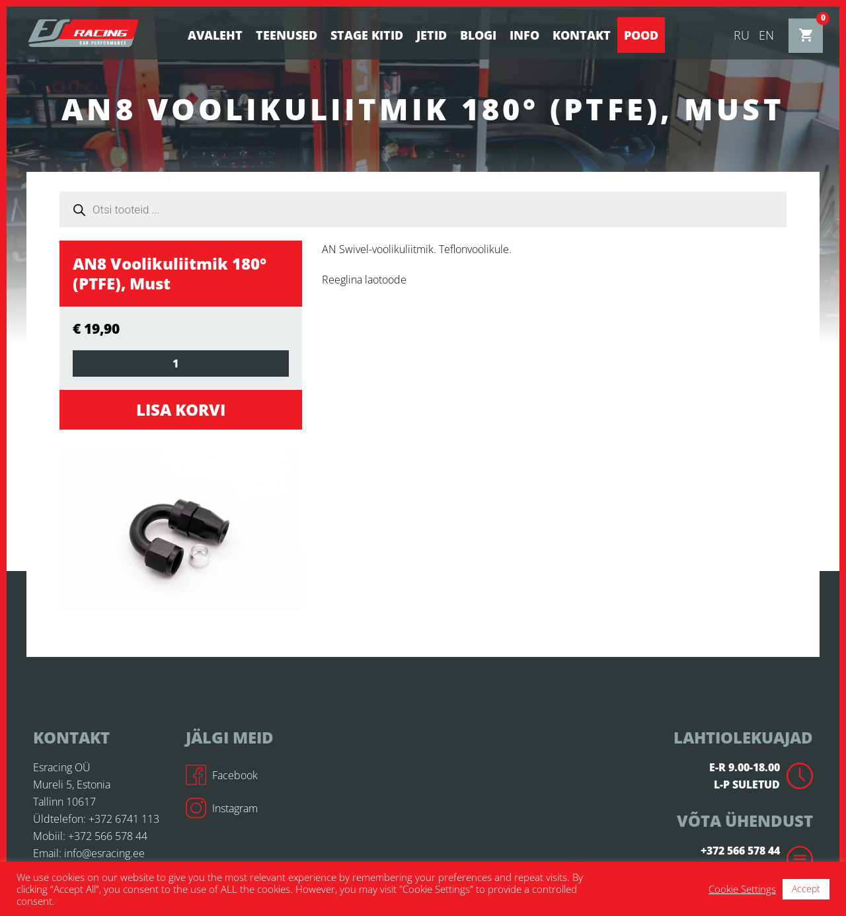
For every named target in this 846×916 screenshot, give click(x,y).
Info (524, 35)
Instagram (222, 808)
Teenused (286, 35)
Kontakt (582, 35)
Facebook (222, 775)
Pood (641, 35)
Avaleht (215, 35)
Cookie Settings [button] (742, 889)
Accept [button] (806, 888)
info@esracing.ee (104, 853)
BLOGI (478, 35)
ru (742, 35)
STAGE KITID (366, 35)
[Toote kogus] (181, 363)
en (766, 35)
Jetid (431, 35)
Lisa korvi (180, 409)
